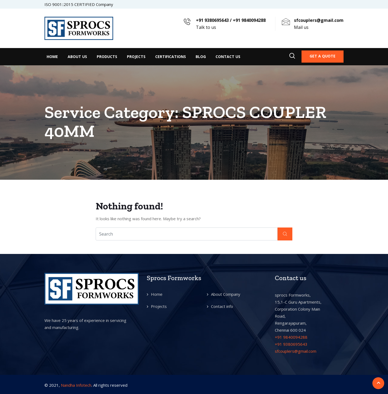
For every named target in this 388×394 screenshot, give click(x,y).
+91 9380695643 (291, 344)
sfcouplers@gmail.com (295, 351)
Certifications (170, 56)
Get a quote (322, 56)
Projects (136, 56)
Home (52, 56)
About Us (77, 56)
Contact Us (228, 56)
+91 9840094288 (291, 337)
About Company (225, 294)
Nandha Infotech (76, 385)
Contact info (222, 306)
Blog (201, 56)
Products (107, 56)
